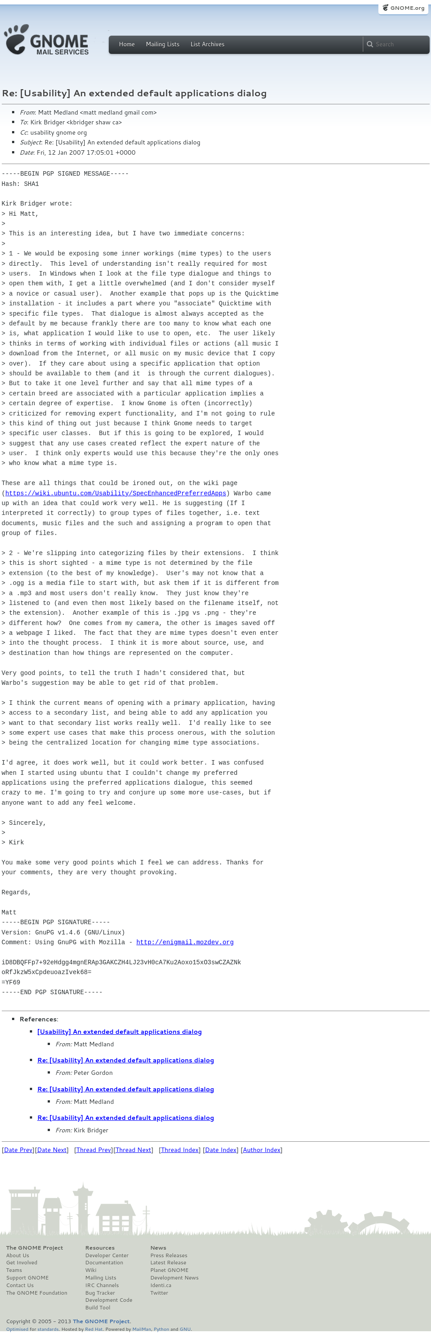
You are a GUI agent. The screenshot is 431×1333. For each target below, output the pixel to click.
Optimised (17, 1328)
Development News (174, 1277)
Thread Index (180, 1149)
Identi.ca (161, 1285)
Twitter (159, 1292)
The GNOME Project (34, 1247)
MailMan (141, 1328)
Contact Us (20, 1285)
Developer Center (106, 1255)
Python (161, 1328)
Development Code (108, 1300)
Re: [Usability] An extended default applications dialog (125, 1060)
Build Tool (97, 1307)
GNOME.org (407, 8)
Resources (100, 1247)
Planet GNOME (169, 1270)
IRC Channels (102, 1285)
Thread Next (133, 1149)
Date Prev (18, 1149)
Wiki (90, 1270)
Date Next (51, 1149)
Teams (14, 1270)
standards (48, 1328)
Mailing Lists (163, 44)
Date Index (221, 1149)
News (158, 1247)
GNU (185, 1328)
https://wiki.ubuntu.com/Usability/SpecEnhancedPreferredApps (115, 493)
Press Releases (168, 1255)
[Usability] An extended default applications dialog (119, 1031)
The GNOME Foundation (37, 1292)
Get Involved (21, 1262)
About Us (17, 1255)
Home (127, 44)
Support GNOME (27, 1277)
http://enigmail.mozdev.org (185, 942)
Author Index (261, 1149)
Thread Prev (93, 1149)
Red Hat (94, 1328)
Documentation (104, 1262)
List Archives (207, 44)
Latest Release (168, 1262)
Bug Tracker (100, 1292)
